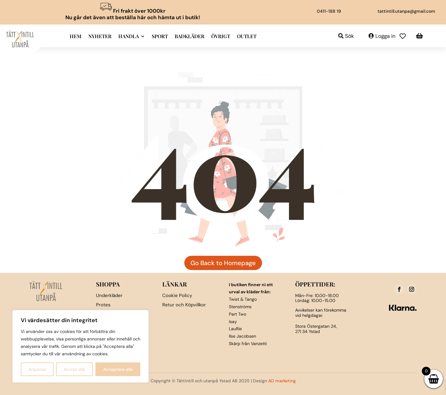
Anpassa (37, 369)
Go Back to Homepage (223, 263)
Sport (160, 36)
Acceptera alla (118, 369)
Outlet (246, 36)
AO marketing (282, 381)
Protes (103, 305)
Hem (75, 36)
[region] (80, 346)
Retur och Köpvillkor (184, 305)
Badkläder (189, 36)
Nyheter (100, 36)
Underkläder (109, 295)
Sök (349, 36)
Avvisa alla (74, 369)
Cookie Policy (177, 295)
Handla (128, 36)
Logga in (385, 36)
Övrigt (220, 36)
